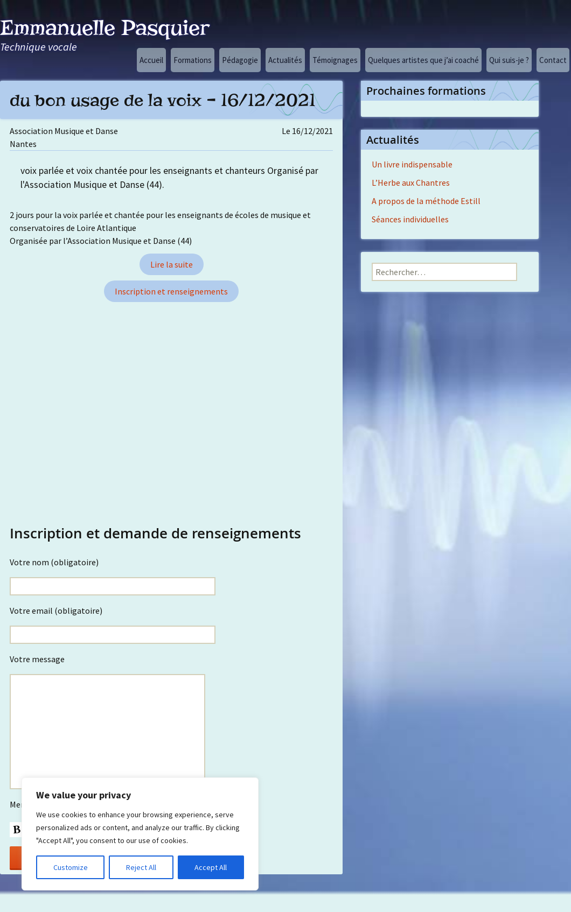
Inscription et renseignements (171, 291)
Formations (192, 60)
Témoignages (335, 60)
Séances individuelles (410, 219)
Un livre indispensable (412, 164)
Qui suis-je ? (509, 60)
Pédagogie (240, 60)
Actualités (285, 60)
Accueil (151, 60)
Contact (553, 60)
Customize (70, 867)
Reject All (141, 867)
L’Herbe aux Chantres (411, 182)
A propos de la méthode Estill (426, 200)
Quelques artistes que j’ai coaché (423, 60)
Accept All (210, 867)
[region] (140, 833)
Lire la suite (171, 264)
